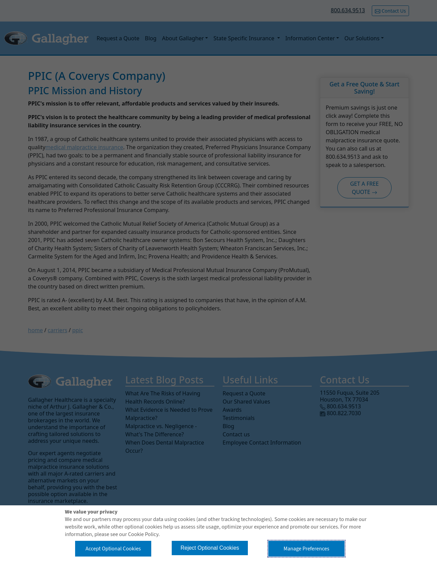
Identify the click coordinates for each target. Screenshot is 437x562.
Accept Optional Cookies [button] (113, 548)
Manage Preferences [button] (306, 548)
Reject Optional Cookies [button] (210, 548)
